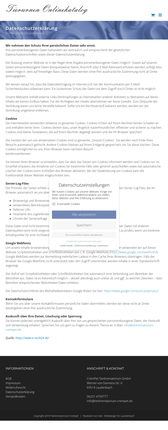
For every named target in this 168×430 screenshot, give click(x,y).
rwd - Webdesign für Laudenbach (116, 416)
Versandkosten (15, 396)
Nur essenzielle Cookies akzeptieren (84, 234)
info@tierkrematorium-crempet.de (110, 401)
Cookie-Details (66, 245)
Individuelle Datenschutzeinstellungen (84, 241)
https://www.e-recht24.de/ (32, 338)
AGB (9, 378)
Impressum (13, 383)
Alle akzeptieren (84, 214)
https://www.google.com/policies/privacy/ (131, 291)
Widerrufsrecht (16, 387)
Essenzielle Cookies (66, 204)
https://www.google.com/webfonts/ (133, 252)
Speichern (84, 225)
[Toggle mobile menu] (160, 15)
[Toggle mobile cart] (153, 15)
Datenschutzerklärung (20, 392)
